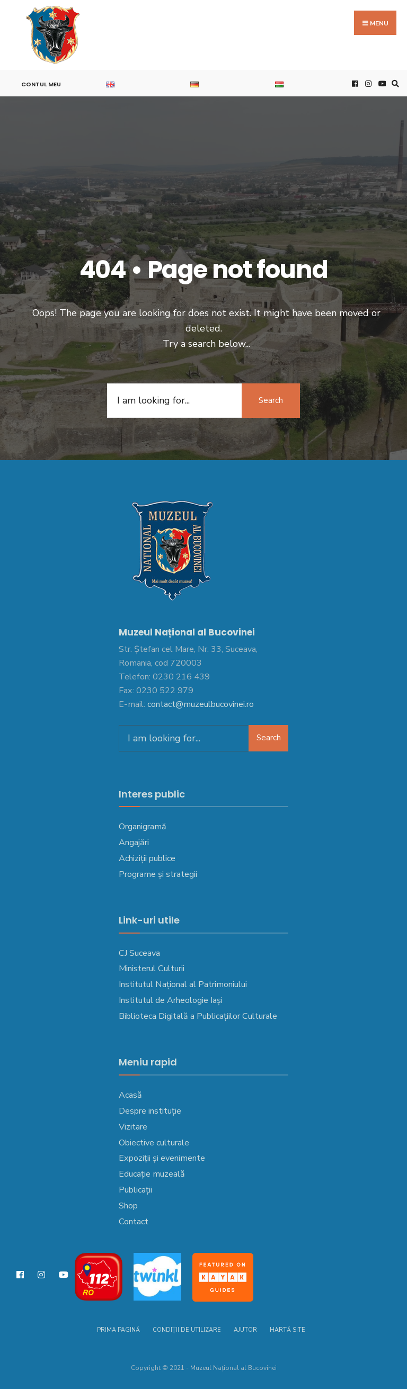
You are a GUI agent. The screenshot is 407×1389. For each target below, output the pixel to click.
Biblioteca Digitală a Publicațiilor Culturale (198, 1016)
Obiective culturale (154, 1143)
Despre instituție (150, 1111)
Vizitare (133, 1127)
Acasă (130, 1095)
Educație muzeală (152, 1174)
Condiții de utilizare (187, 1330)
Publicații (135, 1190)
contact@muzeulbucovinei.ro (200, 704)
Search (271, 400)
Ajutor (245, 1330)
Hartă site (287, 1330)
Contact (133, 1221)
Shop (128, 1206)
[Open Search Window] (394, 83)
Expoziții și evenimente (162, 1158)
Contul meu (41, 84)
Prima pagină (118, 1330)
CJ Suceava (139, 953)
